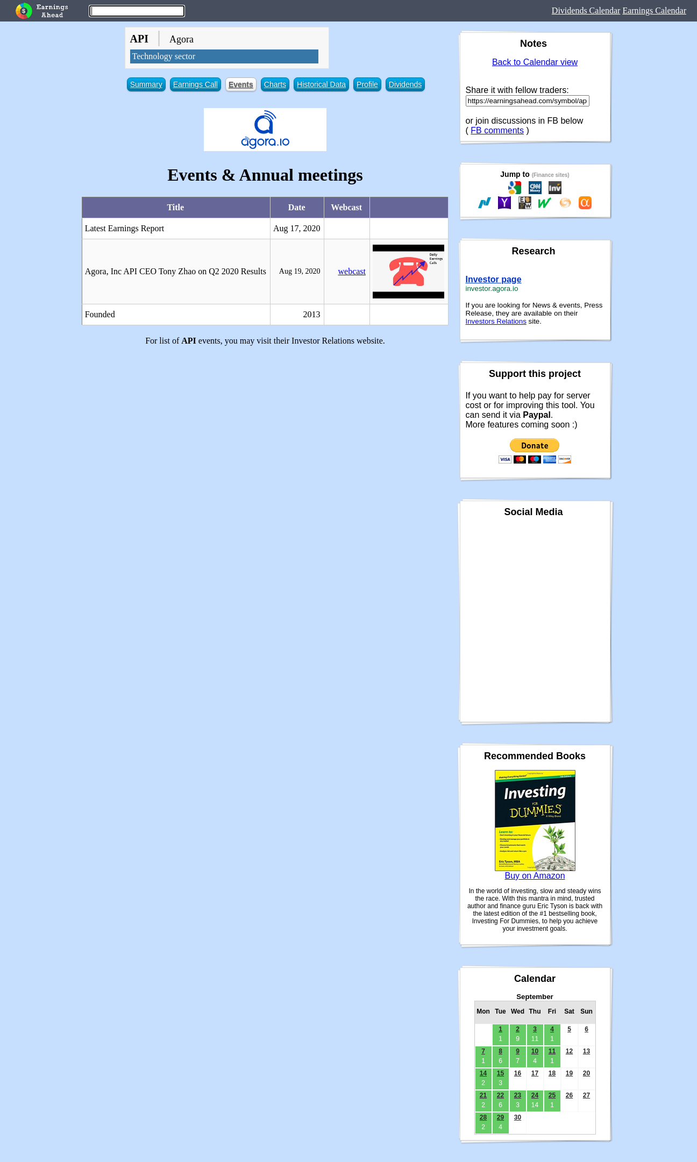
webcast (352, 271)
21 (483, 1095)
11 (552, 1051)
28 (483, 1117)
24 (534, 1095)
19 (569, 1073)
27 (586, 1095)
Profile (367, 84)
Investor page (494, 279)
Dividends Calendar (586, 10)
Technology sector (164, 56)
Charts (275, 84)
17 (534, 1073)
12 (569, 1051)
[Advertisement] (265, 429)
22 (500, 1095)
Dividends (405, 84)
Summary (146, 84)
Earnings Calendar (654, 10)
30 (517, 1117)
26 (569, 1095)
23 (517, 1095)
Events (241, 84)
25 (552, 1095)
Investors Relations (496, 321)
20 (586, 1073)
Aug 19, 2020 (300, 271)
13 (586, 1051)
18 (552, 1073)
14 (483, 1073)
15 (500, 1073)
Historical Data (321, 84)
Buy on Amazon (534, 875)
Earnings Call (195, 84)
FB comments (497, 130)
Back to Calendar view (535, 62)
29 (500, 1117)
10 (534, 1051)
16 (517, 1073)
